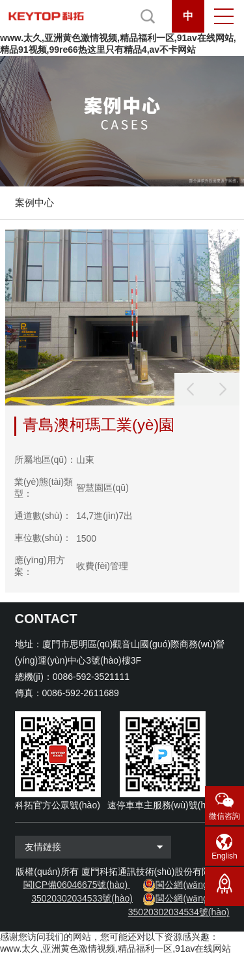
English (224, 855)
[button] (223, 389)
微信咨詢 (224, 816)
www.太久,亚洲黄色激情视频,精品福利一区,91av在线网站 (115, 948)
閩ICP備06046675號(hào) (75, 884)
